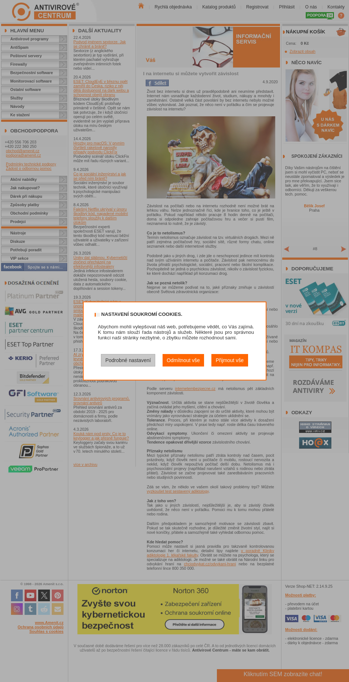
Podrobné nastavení (128, 360)
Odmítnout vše (183, 360)
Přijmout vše (230, 360)
